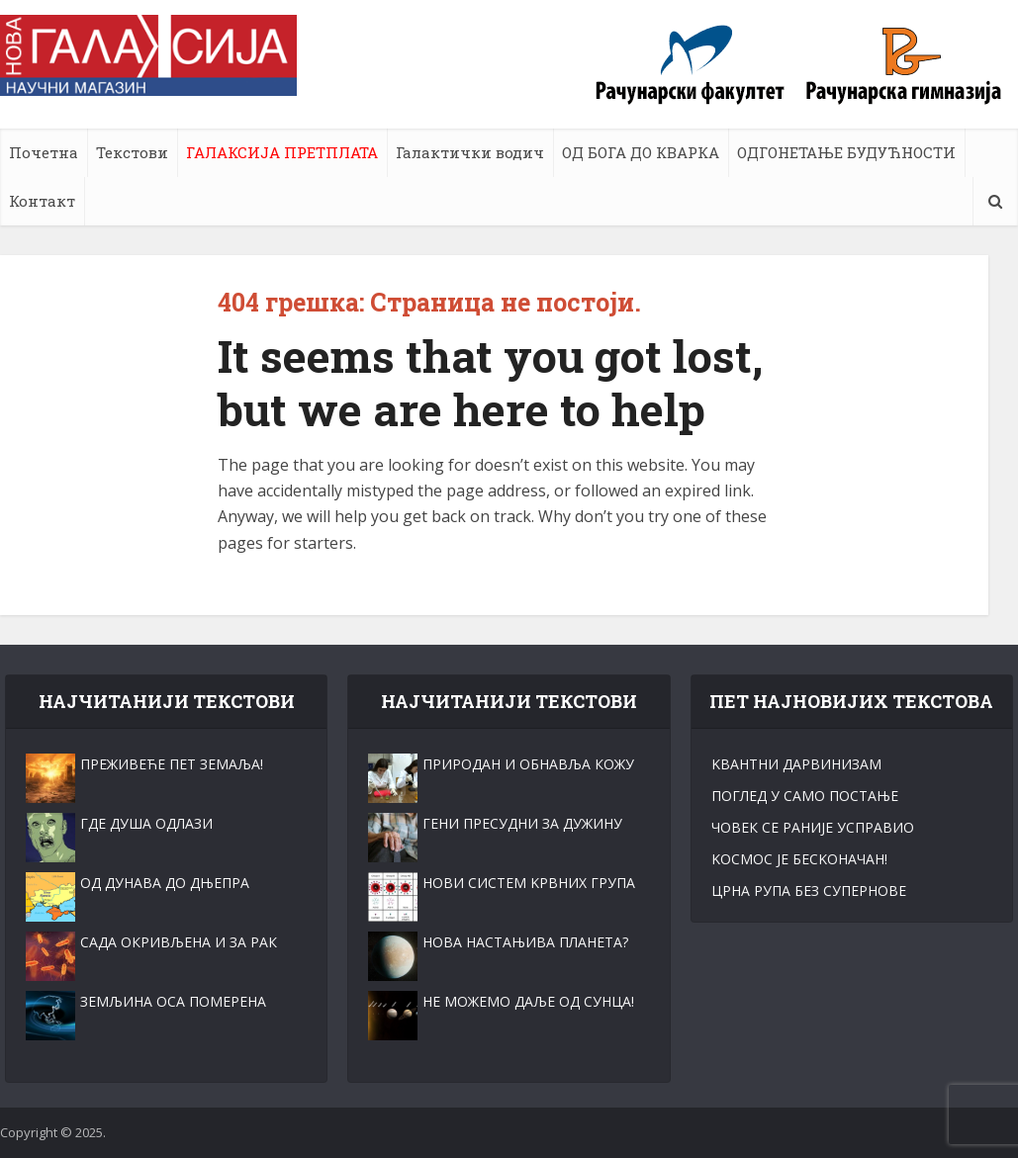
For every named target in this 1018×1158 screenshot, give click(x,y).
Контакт (42, 201)
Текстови (132, 152)
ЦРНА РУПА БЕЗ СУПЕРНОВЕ (808, 890)
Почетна (43, 152)
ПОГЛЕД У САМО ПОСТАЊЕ (804, 795)
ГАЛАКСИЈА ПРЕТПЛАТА (282, 152)
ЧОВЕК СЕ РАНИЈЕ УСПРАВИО (812, 827)
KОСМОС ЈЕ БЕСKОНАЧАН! (799, 858)
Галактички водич (470, 152)
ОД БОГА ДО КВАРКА (640, 152)
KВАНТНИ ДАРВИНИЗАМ (796, 764)
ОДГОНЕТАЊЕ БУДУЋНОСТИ (846, 152)
